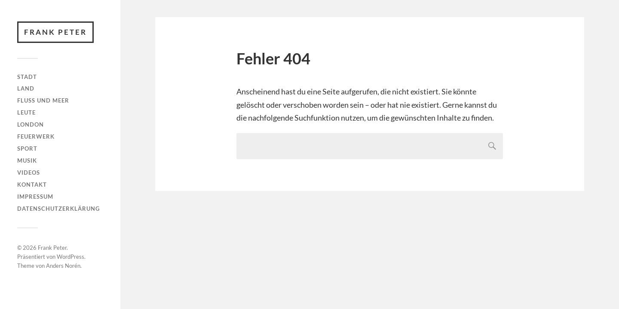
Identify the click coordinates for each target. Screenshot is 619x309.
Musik (27, 160)
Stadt (27, 76)
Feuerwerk (36, 136)
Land (25, 88)
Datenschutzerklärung (58, 208)
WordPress (70, 256)
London (30, 124)
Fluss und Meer (43, 100)
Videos (28, 172)
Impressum (35, 196)
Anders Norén (63, 265)
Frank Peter (55, 31)
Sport (27, 148)
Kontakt (32, 184)
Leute (26, 112)
